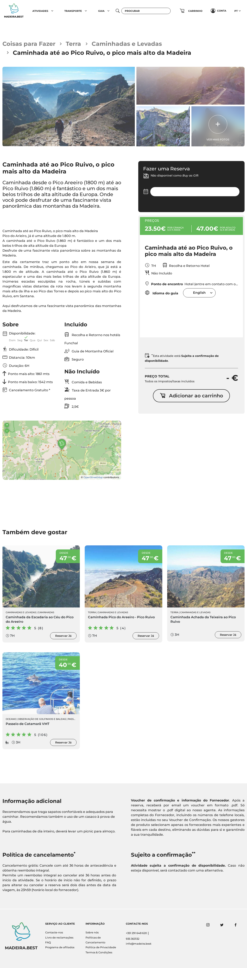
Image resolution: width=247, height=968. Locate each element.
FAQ (48, 942)
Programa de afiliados (59, 947)
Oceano (11, 719)
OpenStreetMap (93, 477)
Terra (73, 43)
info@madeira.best (138, 943)
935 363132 (132, 938)
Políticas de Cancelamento (95, 940)
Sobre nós (92, 932)
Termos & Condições (99, 952)
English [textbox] (199, 293)
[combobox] (199, 293)
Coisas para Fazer (29, 43)
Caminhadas (46, 612)
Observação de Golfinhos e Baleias (42, 719)
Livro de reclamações (59, 937)
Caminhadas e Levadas (127, 43)
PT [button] (236, 10)
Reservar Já (63, 636)
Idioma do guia (161, 293)
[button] (52, 11)
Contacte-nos (54, 932)
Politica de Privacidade (101, 947)
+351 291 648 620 (136, 933)
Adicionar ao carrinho (191, 396)
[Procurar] (146, 11)
